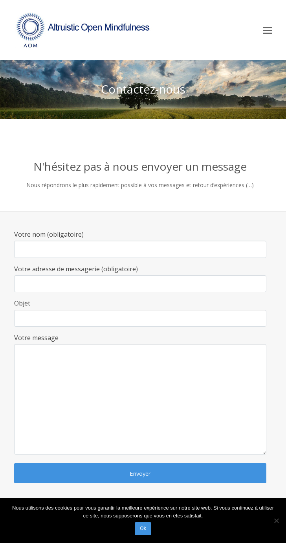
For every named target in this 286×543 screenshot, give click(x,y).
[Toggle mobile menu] (267, 30)
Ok (143, 528)
